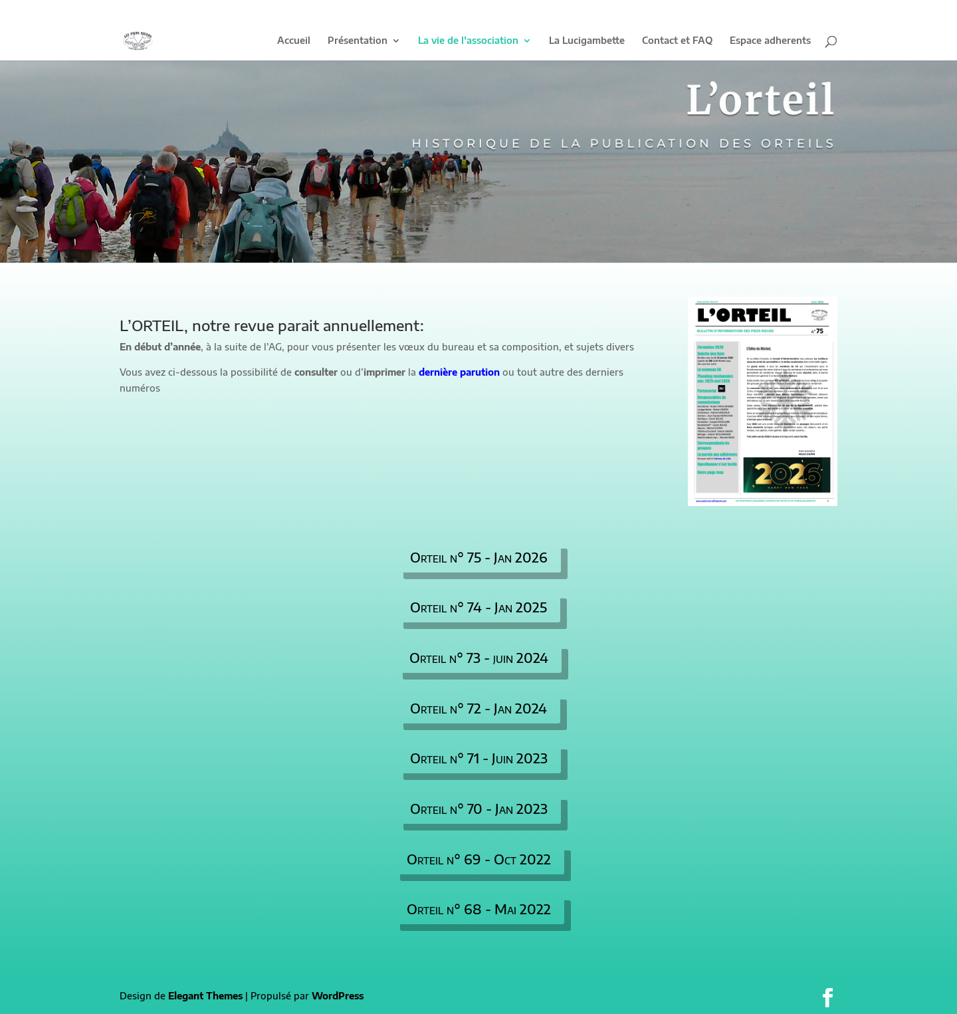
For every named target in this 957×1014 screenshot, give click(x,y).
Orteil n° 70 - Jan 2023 (479, 808)
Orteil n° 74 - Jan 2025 (478, 606)
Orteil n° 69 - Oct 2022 (479, 858)
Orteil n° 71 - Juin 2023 (479, 757)
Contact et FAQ (677, 41)
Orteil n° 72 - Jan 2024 (478, 707)
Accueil (293, 41)
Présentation (357, 41)
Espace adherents (770, 41)
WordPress (338, 995)
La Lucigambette (587, 41)
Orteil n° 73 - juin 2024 (478, 657)
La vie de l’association (468, 41)
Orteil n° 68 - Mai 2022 (479, 908)
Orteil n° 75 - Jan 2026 (479, 557)
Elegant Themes (205, 995)
